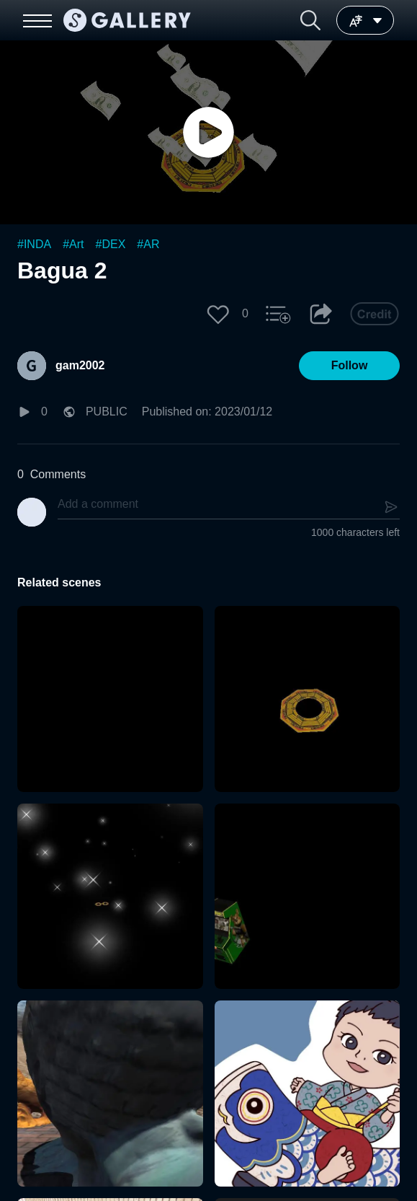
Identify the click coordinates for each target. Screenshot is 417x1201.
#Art (73, 244)
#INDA (34, 244)
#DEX (111, 244)
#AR (148, 244)
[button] (310, 20)
